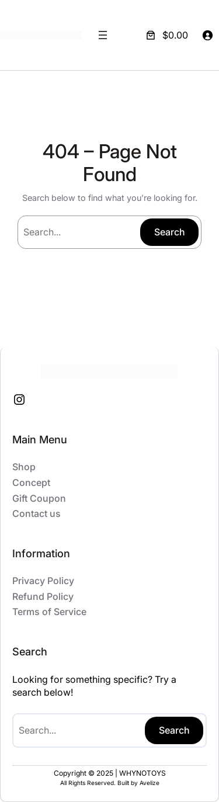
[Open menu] (103, 35)
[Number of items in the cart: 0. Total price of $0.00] (166, 35)
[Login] (207, 35)
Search (169, 232)
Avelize (149, 782)
